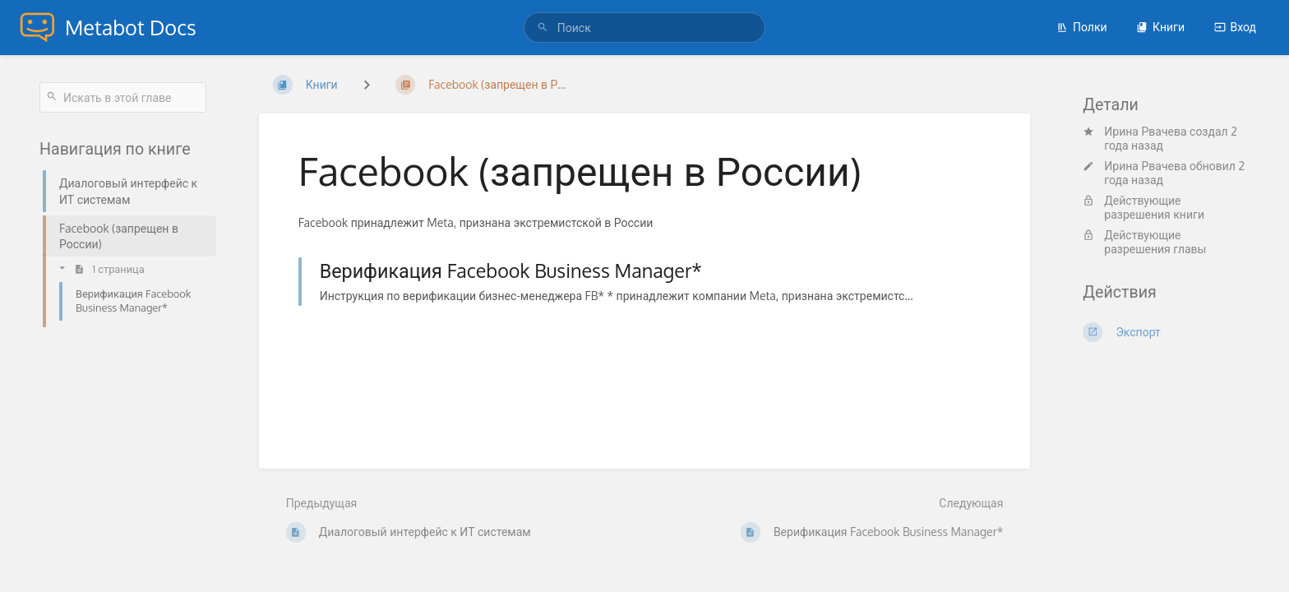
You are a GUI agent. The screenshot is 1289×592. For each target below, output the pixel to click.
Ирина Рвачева (1145, 131)
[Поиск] (545, 28)
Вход (1235, 27)
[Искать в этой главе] (122, 97)
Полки (1081, 27)
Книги (1160, 27)
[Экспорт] (1166, 332)
